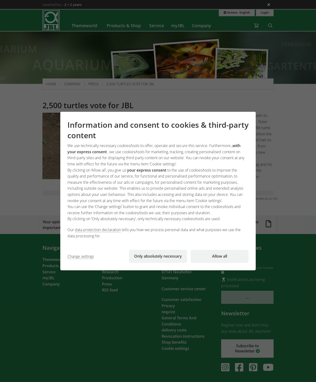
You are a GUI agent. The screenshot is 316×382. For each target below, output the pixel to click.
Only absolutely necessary (158, 256)
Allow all (219, 256)
